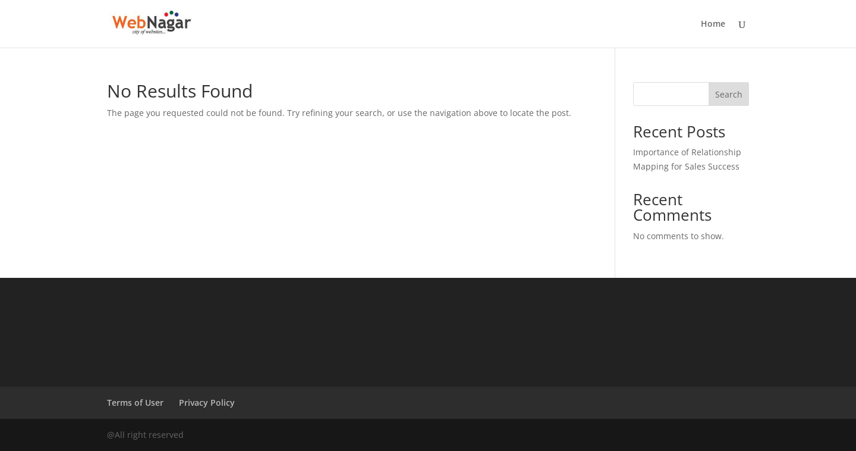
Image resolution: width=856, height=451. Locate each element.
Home (713, 24)
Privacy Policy (207, 402)
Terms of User (135, 402)
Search (728, 94)
